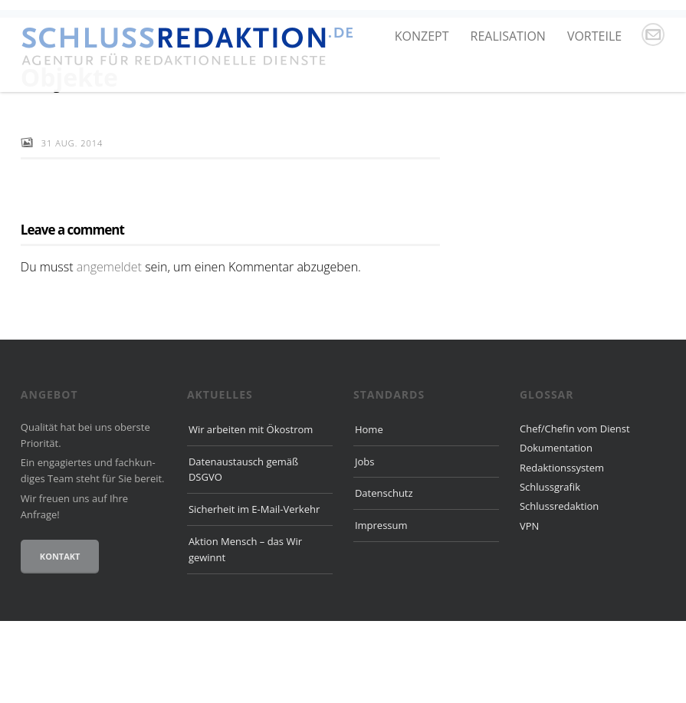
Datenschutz (384, 575)
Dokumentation (556, 530)
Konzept (422, 36)
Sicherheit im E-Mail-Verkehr (254, 591)
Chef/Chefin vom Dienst (575, 510)
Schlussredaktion (559, 588)
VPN (529, 607)
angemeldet (109, 348)
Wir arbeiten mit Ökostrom (251, 510)
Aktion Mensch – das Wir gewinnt (245, 631)
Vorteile (594, 36)
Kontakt (60, 638)
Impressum (381, 607)
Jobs (364, 543)
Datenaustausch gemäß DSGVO (243, 551)
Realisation (508, 36)
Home (369, 510)
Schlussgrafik (550, 568)
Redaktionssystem (562, 549)
